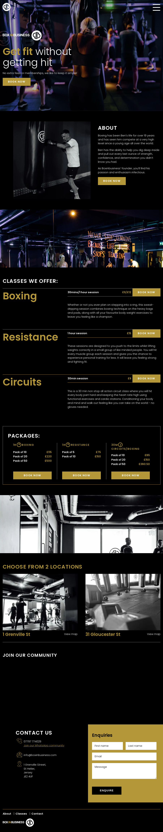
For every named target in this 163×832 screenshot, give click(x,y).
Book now (16, 81)
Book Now (32, 475)
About (7, 813)
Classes (21, 813)
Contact (37, 813)
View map (71, 634)
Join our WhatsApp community (44, 745)
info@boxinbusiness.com (40, 755)
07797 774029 (32, 741)
